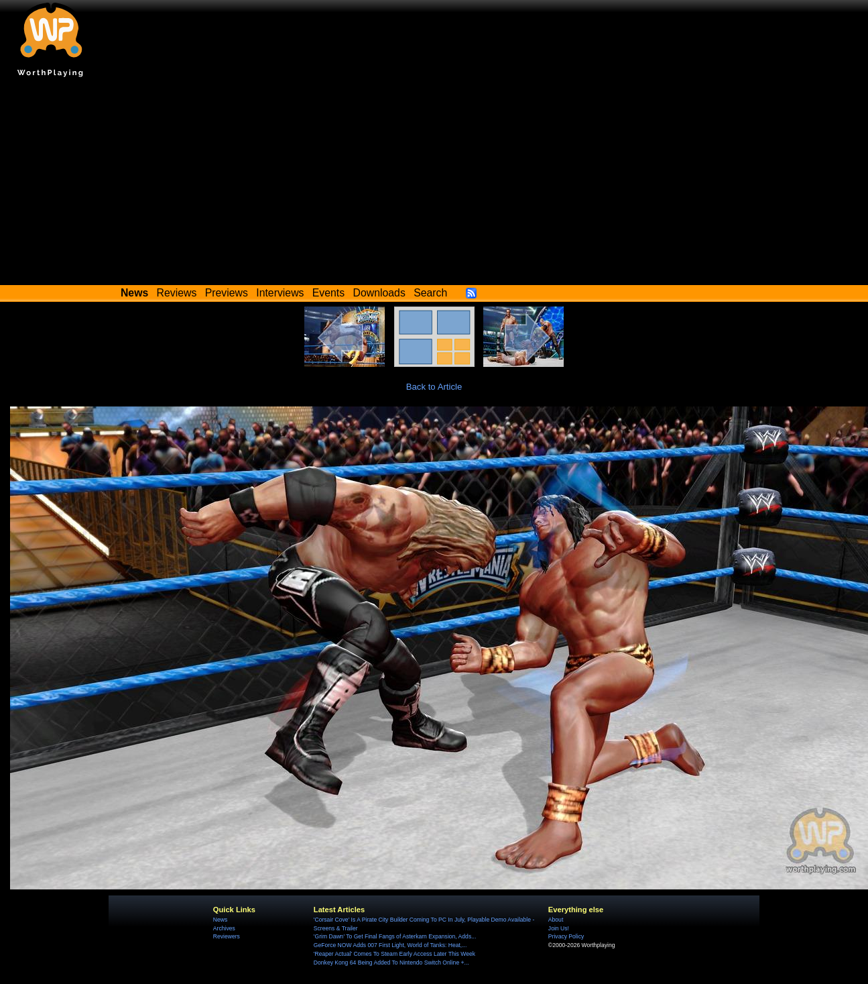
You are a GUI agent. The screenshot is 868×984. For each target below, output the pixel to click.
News (220, 919)
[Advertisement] (434, 184)
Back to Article (434, 387)
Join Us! (558, 928)
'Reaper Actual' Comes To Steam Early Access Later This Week (394, 953)
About (555, 919)
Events (328, 292)
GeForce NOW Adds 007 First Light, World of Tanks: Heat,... (390, 945)
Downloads (379, 292)
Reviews (177, 292)
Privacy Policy (566, 936)
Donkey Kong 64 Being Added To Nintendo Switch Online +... (391, 962)
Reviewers (226, 936)
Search (430, 292)
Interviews (280, 292)
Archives (224, 928)
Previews (226, 292)
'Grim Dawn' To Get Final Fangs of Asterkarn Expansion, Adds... (395, 936)
